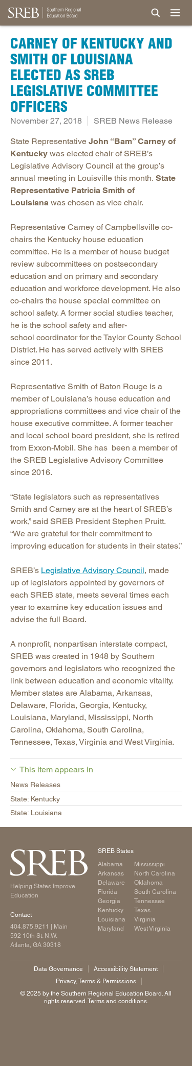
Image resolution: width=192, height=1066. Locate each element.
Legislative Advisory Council (92, 570)
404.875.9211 (29, 926)
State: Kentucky (35, 799)
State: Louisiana (36, 813)
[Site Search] (155, 13)
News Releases (35, 784)
